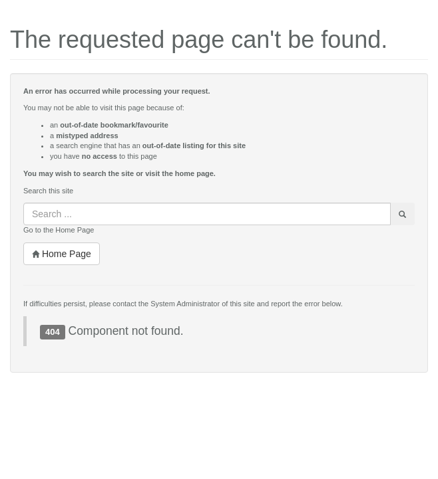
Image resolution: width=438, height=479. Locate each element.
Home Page (61, 253)
